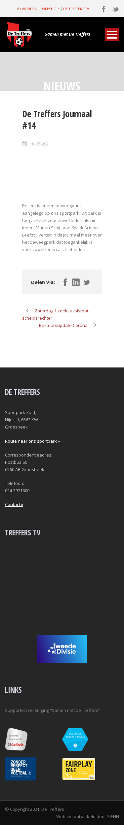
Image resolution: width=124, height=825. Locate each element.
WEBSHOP (50, 9)
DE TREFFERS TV (76, 9)
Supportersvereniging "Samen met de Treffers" (52, 710)
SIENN (113, 816)
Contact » (14, 504)
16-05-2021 (40, 144)
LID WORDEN (26, 9)
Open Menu (112, 34)
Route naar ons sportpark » (32, 441)
